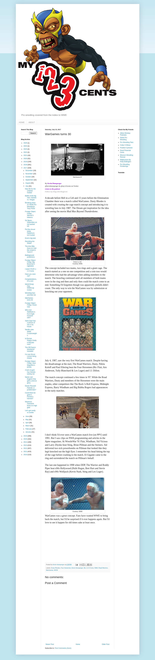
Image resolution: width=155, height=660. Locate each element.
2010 (25, 455)
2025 (25, 143)
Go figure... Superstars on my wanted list (31, 223)
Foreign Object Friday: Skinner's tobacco (30, 214)
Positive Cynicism (126, 148)
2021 (25, 155)
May (27, 420)
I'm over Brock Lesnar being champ (30, 356)
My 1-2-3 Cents (89, 568)
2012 (25, 448)
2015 (25, 439)
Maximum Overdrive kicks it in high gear (31, 404)
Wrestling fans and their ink (30, 294)
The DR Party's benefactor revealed (30, 349)
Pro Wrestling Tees (126, 142)
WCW (56, 570)
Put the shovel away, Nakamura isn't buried (30, 232)
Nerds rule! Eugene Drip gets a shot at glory (31, 380)
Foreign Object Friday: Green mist (31, 305)
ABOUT (32, 122)
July (27, 186)
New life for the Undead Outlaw (30, 191)
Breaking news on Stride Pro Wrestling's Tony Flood (30, 205)
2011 (25, 451)
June (27, 416)
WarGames (49, 570)
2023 (25, 149)
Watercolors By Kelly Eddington (125, 161)
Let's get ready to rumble (30, 411)
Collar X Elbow (125, 145)
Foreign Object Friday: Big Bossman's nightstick (30, 263)
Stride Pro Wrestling (123, 138)
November (29, 174)
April (27, 423)
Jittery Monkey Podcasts (125, 134)
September (29, 180)
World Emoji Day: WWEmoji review (29, 287)
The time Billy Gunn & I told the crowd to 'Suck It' (30, 249)
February (28, 429)
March (27, 426)
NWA (96, 568)
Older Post (105, 644)
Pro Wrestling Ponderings (125, 165)
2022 (25, 152)
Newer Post (50, 644)
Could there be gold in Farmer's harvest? (30, 395)
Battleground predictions (30, 256)
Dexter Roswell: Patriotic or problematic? (30, 388)
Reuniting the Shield (29, 242)
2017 (25, 168)
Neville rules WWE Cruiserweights (31, 332)
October (28, 177)
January (28, 432)
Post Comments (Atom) (63, 648)
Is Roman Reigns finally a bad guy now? (30, 341)
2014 (25, 442)
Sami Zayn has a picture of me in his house (30, 323)
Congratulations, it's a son (31, 280)
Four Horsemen (66, 568)
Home (78, 644)
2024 (25, 146)
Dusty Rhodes (55, 568)
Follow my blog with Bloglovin (56, 192)
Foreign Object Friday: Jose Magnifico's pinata (30, 364)
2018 (25, 165)
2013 (25, 445)
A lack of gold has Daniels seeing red (30, 372)
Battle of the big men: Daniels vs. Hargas (30, 198)
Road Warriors (103, 568)
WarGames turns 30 (29, 299)
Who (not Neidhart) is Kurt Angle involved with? (30, 314)
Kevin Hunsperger (77, 568)
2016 (25, 436)
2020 (25, 158)
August (28, 183)
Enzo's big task (30, 238)
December (29, 170)
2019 (25, 162)
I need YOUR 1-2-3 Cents (30, 270)
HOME (22, 122)
